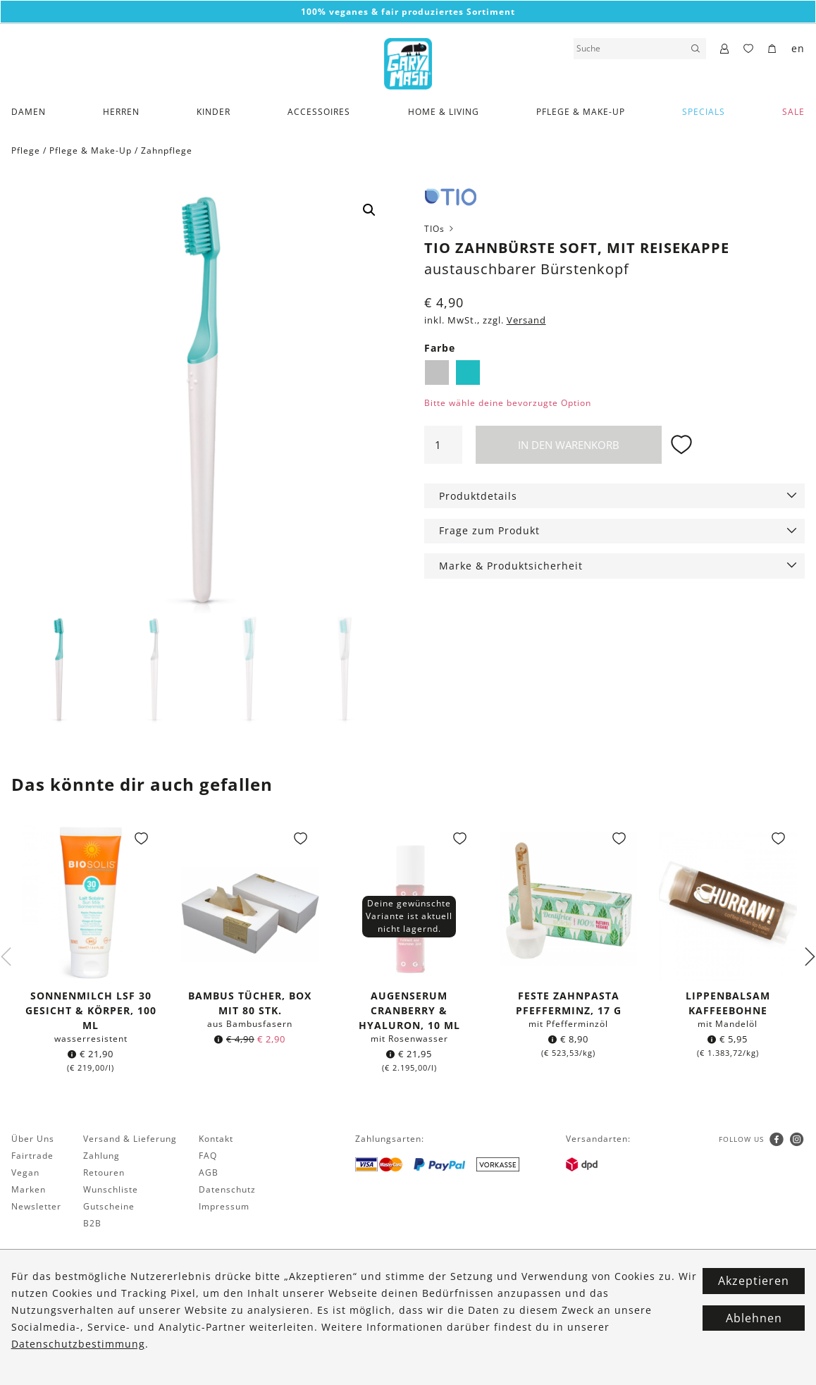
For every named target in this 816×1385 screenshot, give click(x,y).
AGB (208, 1173)
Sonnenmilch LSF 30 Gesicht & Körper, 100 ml (90, 1011)
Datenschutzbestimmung (78, 1343)
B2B (92, 1224)
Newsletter (36, 1207)
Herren (121, 112)
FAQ (208, 1156)
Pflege (25, 150)
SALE (793, 112)
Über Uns (32, 1139)
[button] (369, 210)
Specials (703, 112)
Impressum (224, 1207)
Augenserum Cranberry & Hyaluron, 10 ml (409, 1011)
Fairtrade (32, 1156)
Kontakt (216, 1139)
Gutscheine (109, 1207)
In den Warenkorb (568, 445)
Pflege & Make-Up (580, 112)
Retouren (104, 1173)
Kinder (213, 112)
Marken (28, 1190)
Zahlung (101, 1156)
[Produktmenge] (443, 445)
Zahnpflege (166, 150)
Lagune (468, 372)
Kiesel (437, 372)
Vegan (25, 1173)
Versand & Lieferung (130, 1139)
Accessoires (319, 112)
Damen (28, 112)
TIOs (440, 229)
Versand (526, 320)
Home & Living (443, 112)
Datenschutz (227, 1190)
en (798, 48)
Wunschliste (110, 1190)
